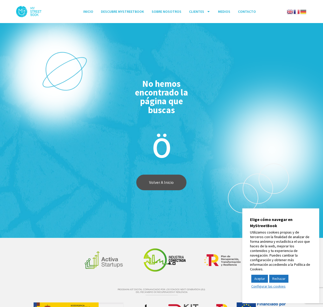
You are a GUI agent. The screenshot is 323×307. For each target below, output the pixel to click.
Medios (224, 11)
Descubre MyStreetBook (122, 11)
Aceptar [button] (259, 279)
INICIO (88, 11)
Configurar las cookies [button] (268, 286)
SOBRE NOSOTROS (166, 11)
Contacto (247, 11)
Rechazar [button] (278, 279)
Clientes (199, 11)
